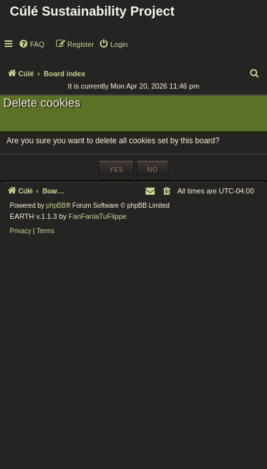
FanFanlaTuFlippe (98, 216)
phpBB (56, 205)
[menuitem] (31, 44)
